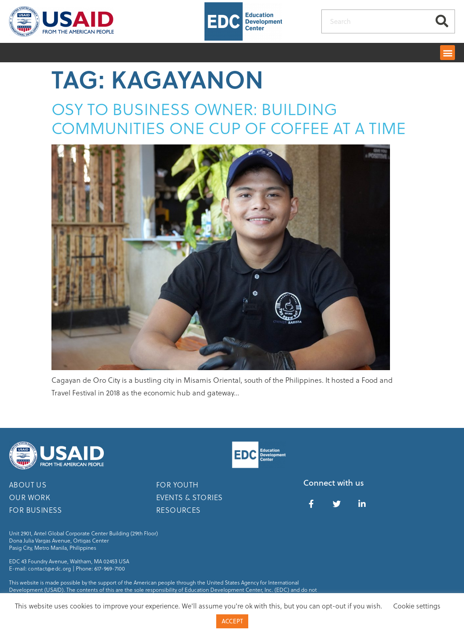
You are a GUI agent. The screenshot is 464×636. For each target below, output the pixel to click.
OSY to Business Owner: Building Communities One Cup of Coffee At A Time (228, 118)
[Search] (442, 21)
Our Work (29, 497)
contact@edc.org (49, 568)
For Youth (177, 484)
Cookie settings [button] (417, 606)
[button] (447, 52)
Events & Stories (189, 497)
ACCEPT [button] (232, 621)
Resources (178, 510)
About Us (27, 484)
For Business (35, 510)
